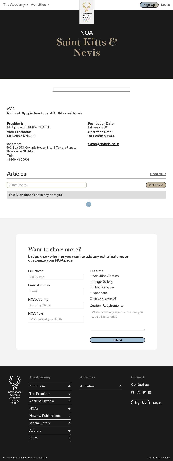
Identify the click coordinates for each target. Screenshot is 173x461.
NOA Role (35, 314)
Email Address (39, 285)
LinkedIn (150, 392)
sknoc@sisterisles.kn (103, 144)
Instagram (139, 392)
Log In (165, 5)
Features (96, 271)
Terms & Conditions (159, 457)
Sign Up (149, 5)
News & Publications (45, 416)
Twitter (145, 392)
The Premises (39, 394)
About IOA (37, 386)
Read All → (158, 174)
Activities (87, 386)
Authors (35, 431)
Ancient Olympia (41, 401)
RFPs (33, 438)
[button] (15, 5)
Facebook (133, 392)
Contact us (140, 385)
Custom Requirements (107, 306)
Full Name (35, 271)
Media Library (39, 423)
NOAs (34, 408)
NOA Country (38, 299)
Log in (157, 403)
